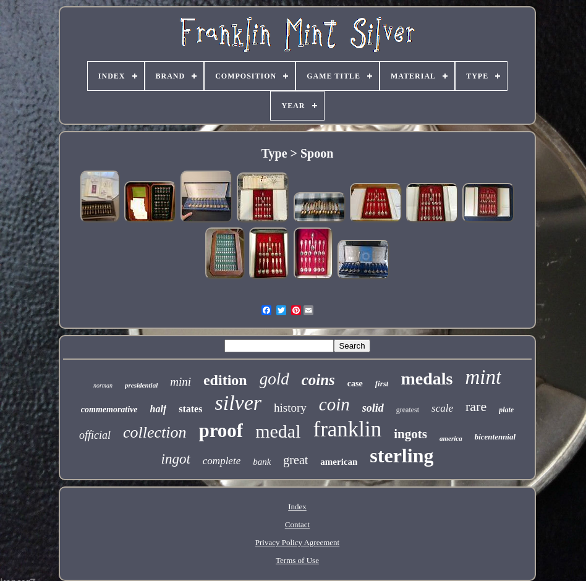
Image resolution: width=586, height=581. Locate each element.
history (290, 407)
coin (334, 404)
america (451, 438)
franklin (347, 429)
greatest (407, 409)
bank (262, 462)
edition (225, 380)
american (338, 462)
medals (426, 378)
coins (318, 379)
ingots (410, 433)
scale (442, 408)
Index (297, 506)
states (190, 409)
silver (237, 402)
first (382, 383)
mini (180, 381)
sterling (401, 455)
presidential (141, 385)
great (295, 460)
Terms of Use (297, 560)
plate (506, 409)
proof (220, 430)
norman (103, 385)
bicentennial (495, 436)
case (355, 383)
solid (373, 408)
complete (221, 461)
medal (277, 431)
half (158, 409)
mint (483, 377)
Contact (297, 524)
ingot (175, 459)
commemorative (109, 409)
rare (475, 406)
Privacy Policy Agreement (297, 542)
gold (274, 379)
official (95, 435)
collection (155, 432)
